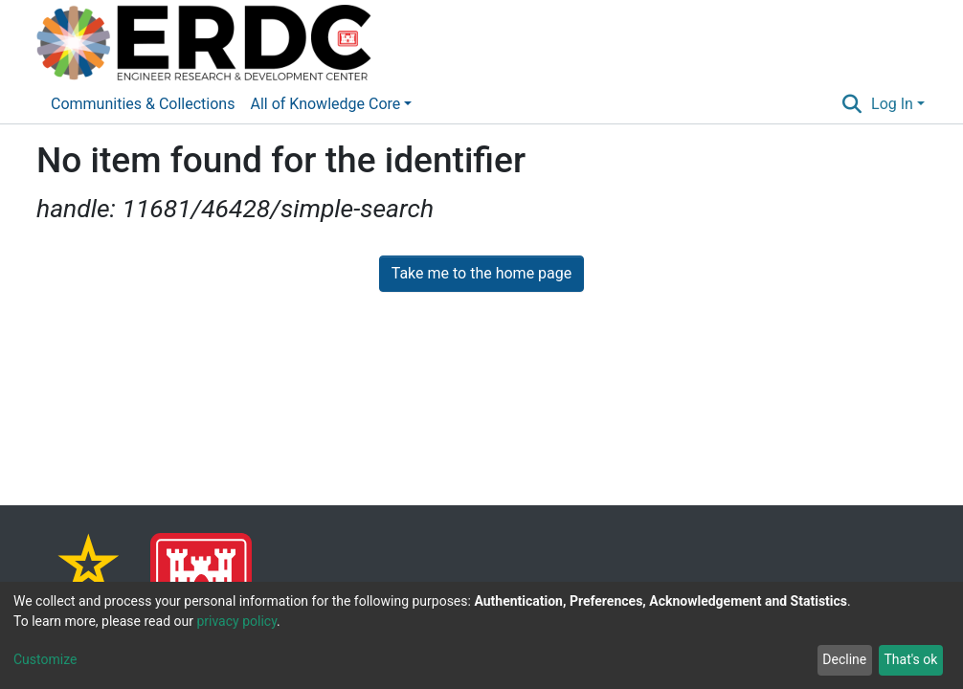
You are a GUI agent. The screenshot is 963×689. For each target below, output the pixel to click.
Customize (45, 659)
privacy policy (236, 621)
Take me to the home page (482, 273)
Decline (844, 659)
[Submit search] (852, 104)
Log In (892, 104)
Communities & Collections (143, 104)
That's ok (910, 659)
